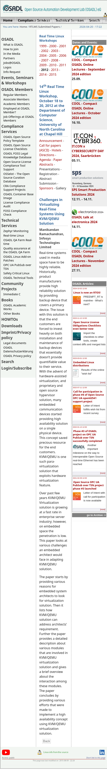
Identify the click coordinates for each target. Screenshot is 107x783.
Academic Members (16, 104)
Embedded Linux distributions (83, 363)
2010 (52, 65)
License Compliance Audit (16, 204)
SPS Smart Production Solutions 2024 (89, 190)
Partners (9, 58)
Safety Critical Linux (16, 273)
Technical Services (10, 223)
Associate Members (16, 99)
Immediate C (12, 294)
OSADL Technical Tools (18, 278)
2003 (54, 51)
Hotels (56, 150)
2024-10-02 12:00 (80, 289)
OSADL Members (17, 89)
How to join (11, 49)
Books (7, 300)
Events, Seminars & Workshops (17, 80)
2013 (54, 70)
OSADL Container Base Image (18, 196)
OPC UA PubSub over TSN (17, 267)
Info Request (11, 72)
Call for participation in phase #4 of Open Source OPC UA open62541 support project (88, 396)
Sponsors (46, 188)
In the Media (11, 54)
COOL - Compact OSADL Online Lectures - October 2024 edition (87, 109)
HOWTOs (9, 319)
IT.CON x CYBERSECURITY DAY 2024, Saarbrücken (88, 149)
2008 (54, 60)
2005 (52, 55)
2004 (43, 55)
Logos (7, 67)
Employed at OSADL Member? (16, 110)
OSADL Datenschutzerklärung (18, 349)
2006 (62, 55)
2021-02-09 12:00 (80, 478)
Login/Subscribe (93, 20)
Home (37, 20)
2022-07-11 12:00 (80, 388)
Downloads (11, 325)
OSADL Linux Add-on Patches (17, 258)
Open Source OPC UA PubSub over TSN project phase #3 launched (88, 485)
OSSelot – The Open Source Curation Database (16, 177)
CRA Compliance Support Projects (14, 188)
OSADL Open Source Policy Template (16, 138)
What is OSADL (13, 44)
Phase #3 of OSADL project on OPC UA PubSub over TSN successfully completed (87, 436)
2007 (44, 60)
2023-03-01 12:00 (80, 358)
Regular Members (15, 95)
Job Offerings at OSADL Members (18, 118)
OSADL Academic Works (14, 307)
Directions (46, 155)
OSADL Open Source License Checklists (16, 147)
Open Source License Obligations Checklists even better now (87, 325)
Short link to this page (95, 757)
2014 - (44, 74)
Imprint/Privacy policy (61, 20)
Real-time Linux (13, 235)
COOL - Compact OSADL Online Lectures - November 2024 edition (88, 257)
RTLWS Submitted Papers (44, 26)
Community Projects (12, 286)
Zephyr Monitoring (15, 231)
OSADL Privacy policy (17, 356)
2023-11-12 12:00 (80, 318)
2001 (62, 46)
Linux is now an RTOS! (86, 292)
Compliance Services (12, 129)
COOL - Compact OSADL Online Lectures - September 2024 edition (88, 65)
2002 (44, 51)
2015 (52, 74)
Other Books (11, 313)
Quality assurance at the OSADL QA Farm (16, 250)
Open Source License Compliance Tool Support (17, 165)
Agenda (45, 160)
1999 (43, 46)
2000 (52, 46)
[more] (102, 313)
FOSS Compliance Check (15, 212)
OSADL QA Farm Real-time (17, 242)
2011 (62, 65)
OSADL (7, 39)
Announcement (50, 141)
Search (7, 361)
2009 (43, 65)
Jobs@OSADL (12, 63)
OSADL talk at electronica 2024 (87, 217)
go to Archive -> (96, 515)
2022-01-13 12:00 (80, 427)
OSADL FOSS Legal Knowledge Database (17, 155)
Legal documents (14, 343)
